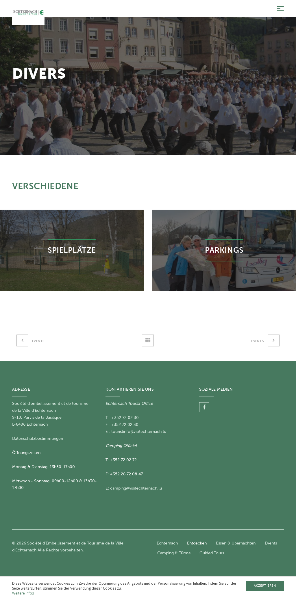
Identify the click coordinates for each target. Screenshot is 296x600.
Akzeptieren (265, 585)
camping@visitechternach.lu (136, 488)
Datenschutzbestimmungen (37, 438)
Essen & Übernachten (236, 543)
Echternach (167, 543)
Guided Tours (211, 553)
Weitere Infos (23, 593)
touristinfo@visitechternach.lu (138, 431)
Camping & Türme (174, 553)
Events (271, 543)
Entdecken (197, 543)
